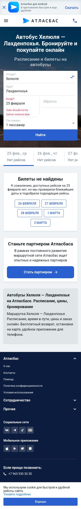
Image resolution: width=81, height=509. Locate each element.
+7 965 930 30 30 (20, 474)
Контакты (9, 372)
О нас (6, 366)
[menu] (6, 21)
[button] (18, 157)
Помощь (8, 379)
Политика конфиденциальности (23, 385)
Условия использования (18, 392)
